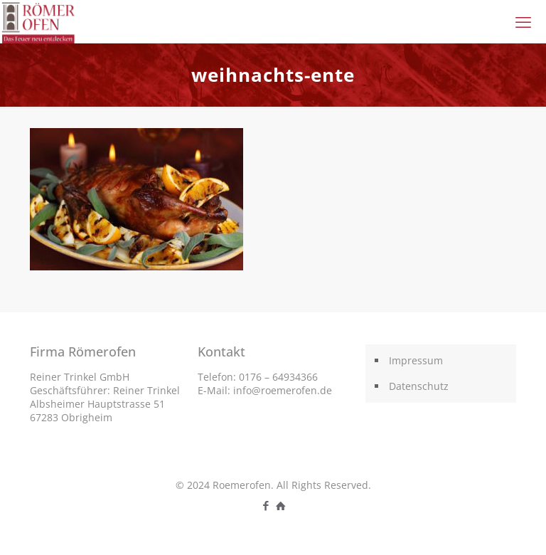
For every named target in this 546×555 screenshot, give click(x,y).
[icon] (280, 505)
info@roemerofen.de (282, 390)
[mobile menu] (523, 21)
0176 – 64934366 (278, 377)
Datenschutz (419, 386)
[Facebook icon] (265, 505)
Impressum (416, 360)
